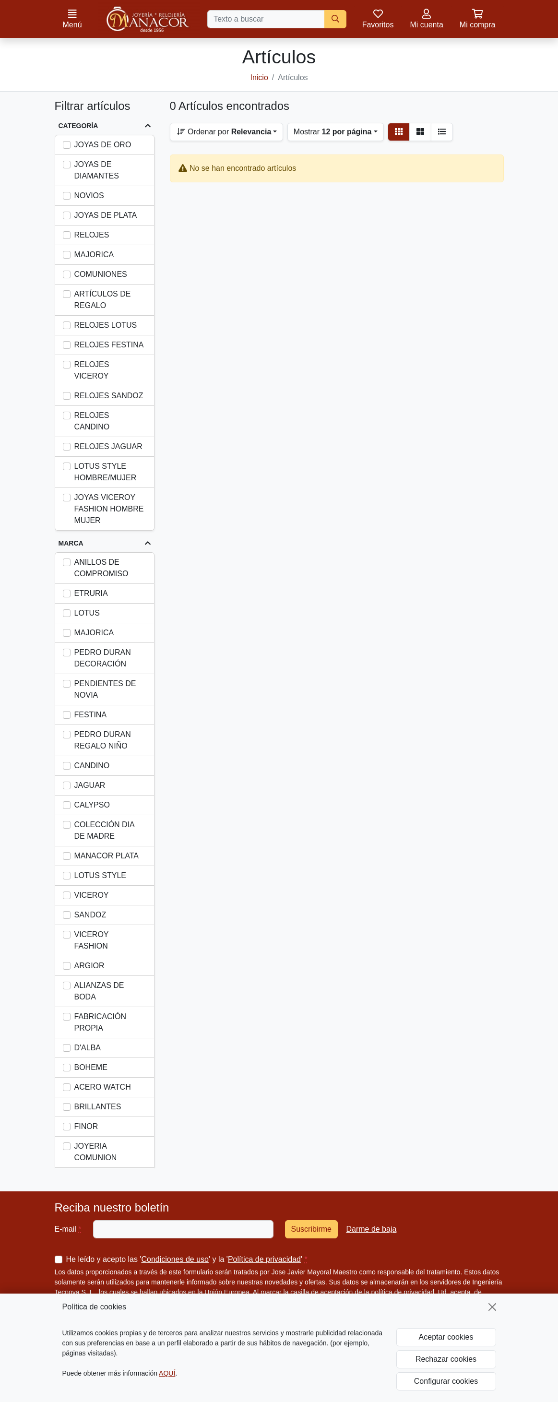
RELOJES (91, 235)
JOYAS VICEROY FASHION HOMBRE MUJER (109, 508)
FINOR (86, 1126)
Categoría (78, 126)
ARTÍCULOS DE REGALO (102, 299)
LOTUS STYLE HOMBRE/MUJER (105, 472)
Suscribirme (311, 1229)
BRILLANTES (97, 1107)
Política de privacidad (264, 1259)
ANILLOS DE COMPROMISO (101, 568)
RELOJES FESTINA (109, 345)
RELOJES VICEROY (91, 370)
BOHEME (90, 1067)
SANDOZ (90, 915)
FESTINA (90, 715)
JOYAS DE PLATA (105, 215)
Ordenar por (224, 132)
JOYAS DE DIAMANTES (96, 170)
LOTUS (87, 613)
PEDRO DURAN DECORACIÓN (102, 658)
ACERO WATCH (102, 1087)
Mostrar (333, 132)
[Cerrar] (492, 1307)
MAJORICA (94, 254)
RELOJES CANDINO (92, 421)
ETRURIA (91, 593)
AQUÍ (167, 1373)
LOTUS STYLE (100, 875)
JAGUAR (90, 785)
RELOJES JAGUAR (108, 446)
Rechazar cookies (446, 1359)
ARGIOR (89, 966)
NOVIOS (89, 195)
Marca (71, 543)
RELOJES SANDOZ (108, 396)
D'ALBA (87, 1048)
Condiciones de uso (175, 1259)
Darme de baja (371, 1229)
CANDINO (92, 765)
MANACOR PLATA (106, 856)
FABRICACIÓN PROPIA (100, 1022)
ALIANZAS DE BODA (99, 991)
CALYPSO (92, 805)
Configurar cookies (446, 1381)
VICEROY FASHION (91, 940)
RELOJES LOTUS (105, 325)
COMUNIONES (100, 274)
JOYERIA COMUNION (95, 1152)
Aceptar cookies (446, 1337)
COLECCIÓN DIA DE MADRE (104, 830)
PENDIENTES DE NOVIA (105, 689)
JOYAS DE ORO (102, 145)
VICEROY (91, 895)
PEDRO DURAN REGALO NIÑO (102, 740)
